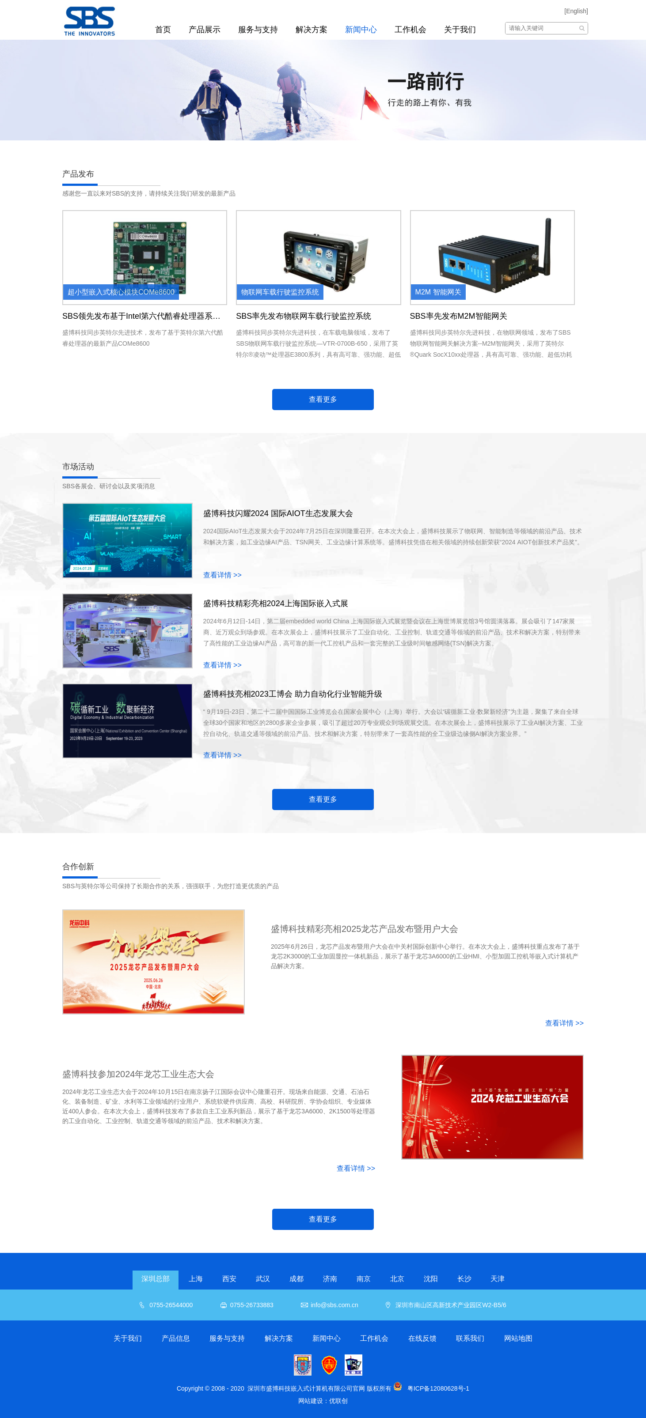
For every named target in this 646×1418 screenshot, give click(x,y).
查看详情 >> (222, 575)
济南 (330, 1278)
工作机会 (410, 29)
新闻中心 (361, 29)
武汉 (263, 1278)
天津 (497, 1278)
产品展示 (204, 29)
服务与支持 (258, 29)
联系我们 (470, 1338)
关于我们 (460, 29)
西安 (229, 1278)
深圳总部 (155, 1278)
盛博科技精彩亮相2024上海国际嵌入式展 (275, 603)
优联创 (338, 1400)
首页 (163, 29)
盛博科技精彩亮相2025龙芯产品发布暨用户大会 (365, 929)
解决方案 (311, 29)
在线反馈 (422, 1338)
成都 (296, 1278)
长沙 (464, 1278)
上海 (196, 1278)
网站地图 (518, 1338)
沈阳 (431, 1278)
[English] (576, 11)
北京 (397, 1278)
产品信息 (176, 1338)
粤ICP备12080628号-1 (438, 1388)
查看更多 (323, 399)
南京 (364, 1278)
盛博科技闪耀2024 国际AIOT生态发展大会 (278, 513)
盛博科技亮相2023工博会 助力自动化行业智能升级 (292, 694)
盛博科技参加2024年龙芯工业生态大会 (138, 1074)
